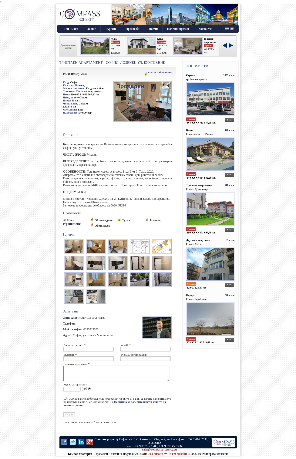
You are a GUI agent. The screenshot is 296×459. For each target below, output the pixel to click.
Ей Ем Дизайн (177, 456)
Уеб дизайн (155, 456)
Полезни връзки (178, 28)
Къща (114, 39)
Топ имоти (71, 28)
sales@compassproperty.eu (159, 452)
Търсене (110, 28)
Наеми (153, 28)
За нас (91, 28)
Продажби (133, 28)
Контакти (205, 28)
